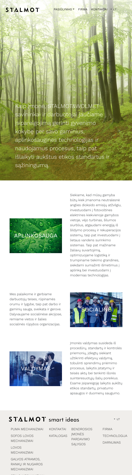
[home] (22, 10)
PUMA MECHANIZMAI (27, 429)
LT (115, 9)
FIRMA (82, 9)
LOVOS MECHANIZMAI (22, 449)
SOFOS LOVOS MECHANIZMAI (22, 438)
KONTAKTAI (99, 9)
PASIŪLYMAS (63, 9)
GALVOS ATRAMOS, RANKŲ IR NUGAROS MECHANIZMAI (27, 464)
